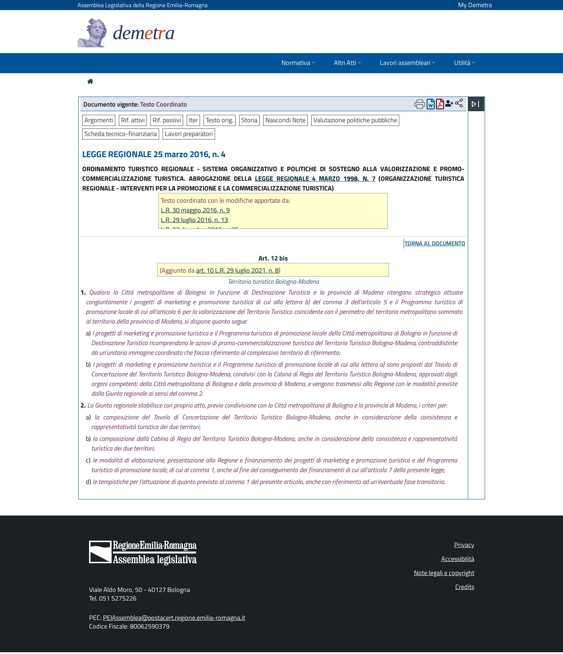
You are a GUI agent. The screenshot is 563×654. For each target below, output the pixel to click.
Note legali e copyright (444, 573)
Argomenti (98, 120)
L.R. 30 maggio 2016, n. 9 (195, 210)
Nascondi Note (285, 120)
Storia (249, 120)
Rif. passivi (167, 120)
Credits (464, 587)
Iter (193, 120)
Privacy (464, 545)
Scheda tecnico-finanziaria (120, 133)
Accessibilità (457, 559)
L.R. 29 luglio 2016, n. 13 (194, 220)
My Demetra (475, 5)
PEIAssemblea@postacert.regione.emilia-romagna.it (174, 617)
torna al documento (435, 243)
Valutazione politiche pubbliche (355, 120)
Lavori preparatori (189, 133)
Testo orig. (219, 120)
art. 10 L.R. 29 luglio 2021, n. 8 (237, 270)
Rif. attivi (133, 120)
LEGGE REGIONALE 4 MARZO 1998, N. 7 (315, 178)
